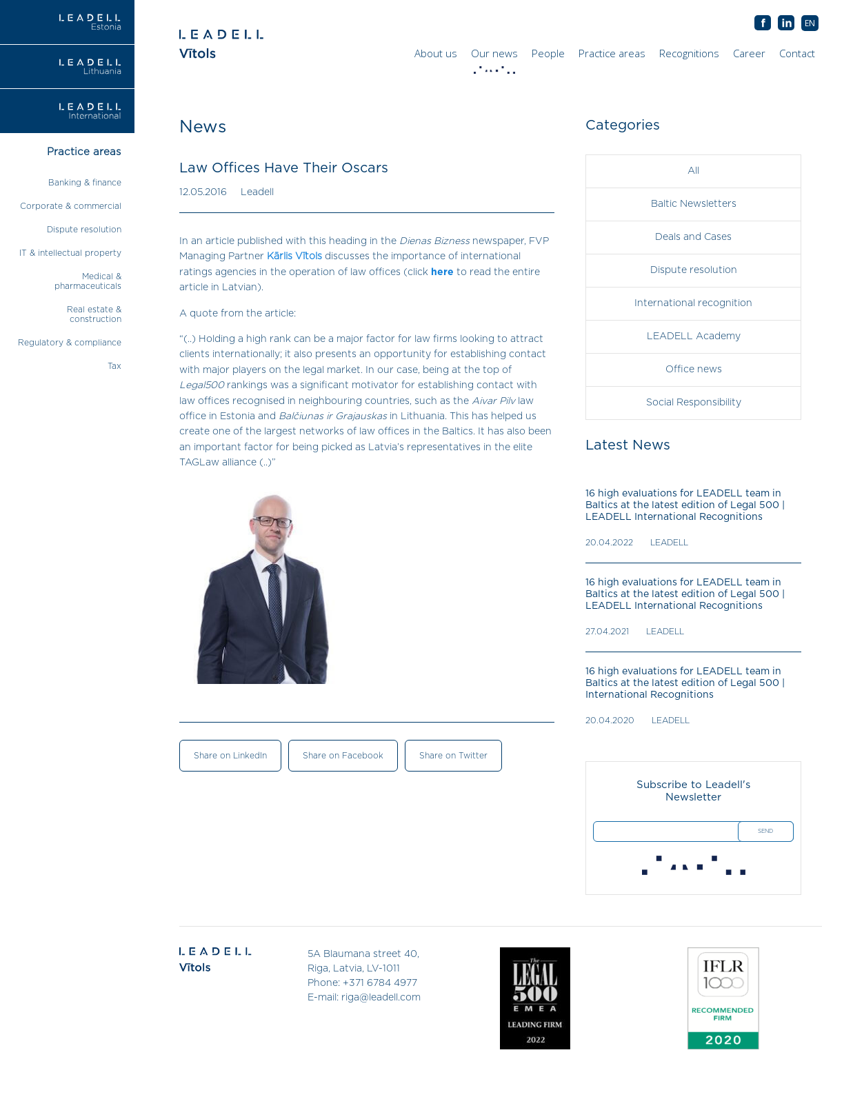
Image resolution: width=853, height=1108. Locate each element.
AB (786, 23)
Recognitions (689, 53)
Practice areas (612, 53)
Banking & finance (84, 183)
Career (749, 53)
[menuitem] (810, 23)
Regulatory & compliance (69, 343)
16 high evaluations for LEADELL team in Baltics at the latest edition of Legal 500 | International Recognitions (685, 683)
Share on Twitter (453, 756)
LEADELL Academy (694, 336)
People (548, 53)
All (693, 171)
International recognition (693, 303)
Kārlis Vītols (294, 256)
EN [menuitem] (810, 23)
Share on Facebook (343, 756)
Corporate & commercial (70, 206)
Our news (496, 56)
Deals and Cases (693, 237)
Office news (693, 369)
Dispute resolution (84, 229)
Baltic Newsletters (693, 204)
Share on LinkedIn (230, 756)
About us (435, 53)
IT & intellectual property (70, 253)
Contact (797, 53)
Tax (114, 366)
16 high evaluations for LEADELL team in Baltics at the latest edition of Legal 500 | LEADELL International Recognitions (685, 505)
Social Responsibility (693, 402)
